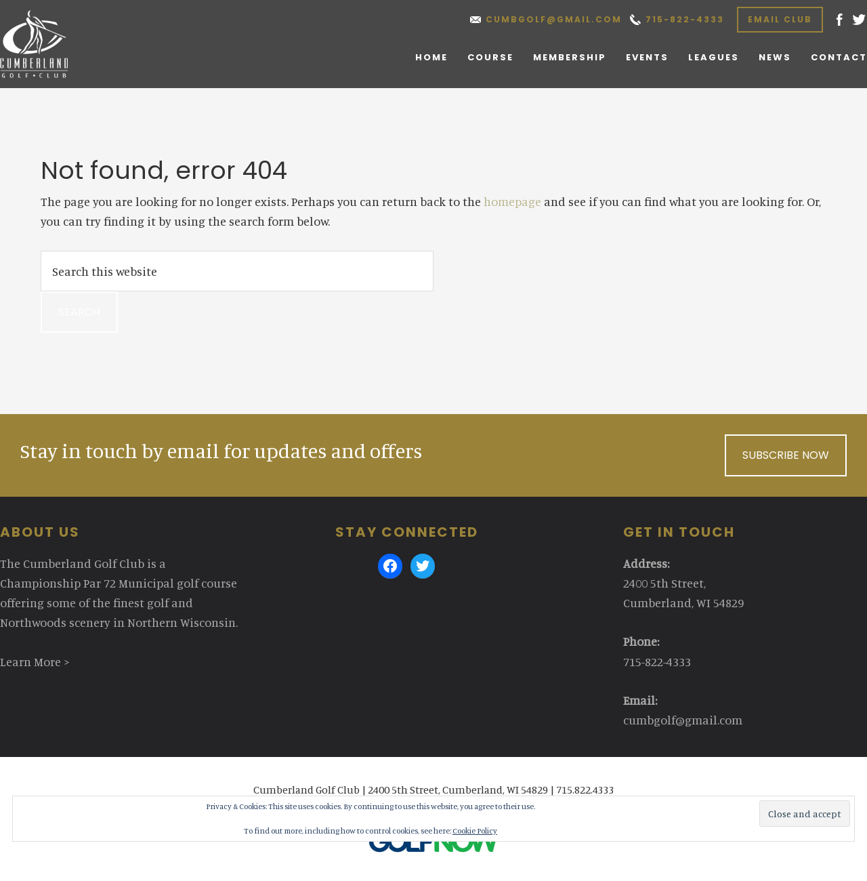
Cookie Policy (474, 830)
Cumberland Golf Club (48, 44)
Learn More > (35, 661)
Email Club (780, 19)
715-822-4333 (685, 19)
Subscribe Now (785, 455)
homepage (512, 201)
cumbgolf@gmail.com (554, 19)
